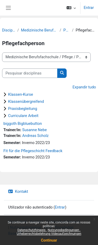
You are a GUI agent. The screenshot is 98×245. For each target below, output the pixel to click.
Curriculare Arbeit (23, 115)
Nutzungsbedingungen (64, 230)
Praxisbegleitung (22, 108)
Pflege (66, 30)
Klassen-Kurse (20, 94)
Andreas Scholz (35, 135)
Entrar (89, 7)
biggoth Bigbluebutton (22, 123)
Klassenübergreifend (26, 101)
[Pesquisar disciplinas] (29, 73)
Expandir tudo (84, 87)
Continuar (49, 240)
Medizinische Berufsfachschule (39, 30)
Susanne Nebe (34, 129)
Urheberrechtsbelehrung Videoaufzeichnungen (49, 234)
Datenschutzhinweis (32, 230)
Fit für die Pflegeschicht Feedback (32, 150)
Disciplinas (8, 30)
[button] (71, 8)
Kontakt (18, 191)
